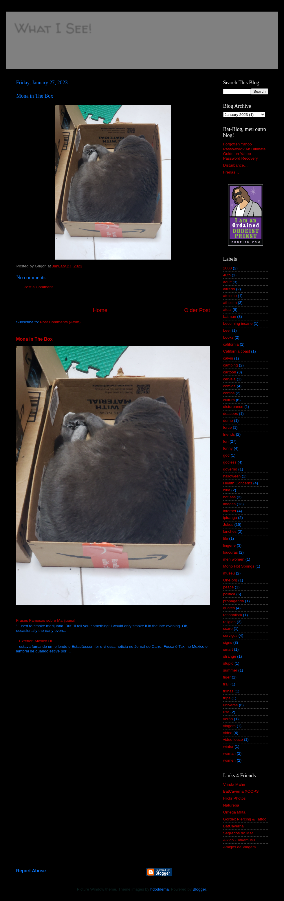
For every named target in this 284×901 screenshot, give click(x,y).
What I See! (53, 27)
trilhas (228, 691)
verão (228, 719)
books (228, 337)
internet (229, 511)
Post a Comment (38, 287)
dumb (228, 420)
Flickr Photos (234, 798)
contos (229, 393)
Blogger (199, 889)
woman (229, 753)
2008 (227, 268)
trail (226, 684)
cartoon (229, 372)
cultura (229, 400)
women (229, 760)
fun (226, 441)
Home (100, 310)
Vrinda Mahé (234, 784)
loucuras (230, 552)
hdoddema (159, 889)
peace (228, 587)
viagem (229, 726)
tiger (227, 677)
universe (230, 705)
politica (229, 594)
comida (229, 386)
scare (228, 628)
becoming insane (238, 323)
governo (230, 469)
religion (229, 622)
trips (227, 698)
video (227, 733)
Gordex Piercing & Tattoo (245, 819)
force (227, 427)
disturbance (233, 406)
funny (228, 448)
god (226, 455)
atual (227, 309)
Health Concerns (237, 483)
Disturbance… (235, 165)
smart (228, 649)
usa (226, 712)
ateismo (230, 295)
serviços (230, 635)
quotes (229, 608)
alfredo (229, 289)
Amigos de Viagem (239, 847)
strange (229, 656)
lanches (230, 531)
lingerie (229, 545)
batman (229, 316)
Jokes (228, 524)
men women (234, 559)
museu (229, 573)
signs (227, 642)
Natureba (231, 805)
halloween (232, 476)
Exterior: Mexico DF (36, 641)
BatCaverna (233, 826)
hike (226, 490)
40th (227, 275)
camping (230, 365)
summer (230, 670)
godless (230, 462)
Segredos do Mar (238, 833)
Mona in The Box (34, 339)
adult (227, 282)
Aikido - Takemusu (239, 840)
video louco (233, 739)
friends (229, 434)
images (229, 504)
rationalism (232, 615)
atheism (230, 302)
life (225, 538)
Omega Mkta (234, 812)
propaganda (233, 601)
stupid (228, 663)
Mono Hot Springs (238, 566)
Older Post (197, 310)
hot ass (229, 497)
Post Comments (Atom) (60, 322)
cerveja (229, 379)
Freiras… (231, 172)
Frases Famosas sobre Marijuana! (46, 620)
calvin (228, 358)
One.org (230, 580)
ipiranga (230, 517)
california (231, 344)
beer (227, 330)
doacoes (230, 413)
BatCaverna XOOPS (241, 791)
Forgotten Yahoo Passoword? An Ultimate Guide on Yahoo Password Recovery (244, 151)
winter (228, 746)
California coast (236, 351)
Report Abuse (31, 870)
